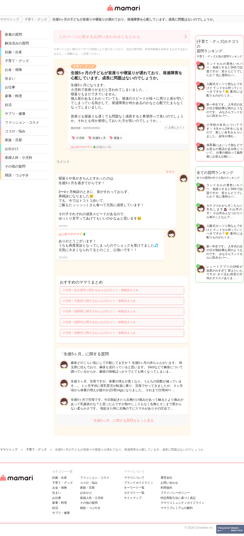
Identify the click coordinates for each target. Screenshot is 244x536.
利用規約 (166, 487)
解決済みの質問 (17, 43)
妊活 (8, 105)
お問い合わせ (169, 482)
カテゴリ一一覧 (134, 492)
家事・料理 (13, 96)
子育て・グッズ (17, 61)
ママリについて (134, 477)
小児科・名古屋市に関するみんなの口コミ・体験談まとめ (100, 290)
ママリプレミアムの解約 (177, 508)
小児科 (80, 138)
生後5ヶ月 (99, 138)
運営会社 (166, 477)
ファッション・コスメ (22, 122)
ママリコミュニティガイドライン (182, 502)
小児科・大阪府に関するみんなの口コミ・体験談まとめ (99, 301)
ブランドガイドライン (138, 482)
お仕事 (10, 87)
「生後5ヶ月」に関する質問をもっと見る (122, 420)
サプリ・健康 (15, 114)
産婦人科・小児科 (18, 157)
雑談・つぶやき (17, 175)
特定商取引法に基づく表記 (178, 498)
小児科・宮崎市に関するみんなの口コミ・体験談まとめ (99, 333)
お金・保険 (13, 70)
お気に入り (176, 127)
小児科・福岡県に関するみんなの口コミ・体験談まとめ (99, 311)
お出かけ (12, 149)
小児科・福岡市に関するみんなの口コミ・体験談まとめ (99, 322)
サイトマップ (133, 498)
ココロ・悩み (15, 131)
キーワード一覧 (134, 487)
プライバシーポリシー (175, 492)
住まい (10, 78)
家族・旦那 (13, 140)
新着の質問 (13, 34)
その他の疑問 (15, 166)
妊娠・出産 (13, 52)
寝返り (118, 138)
